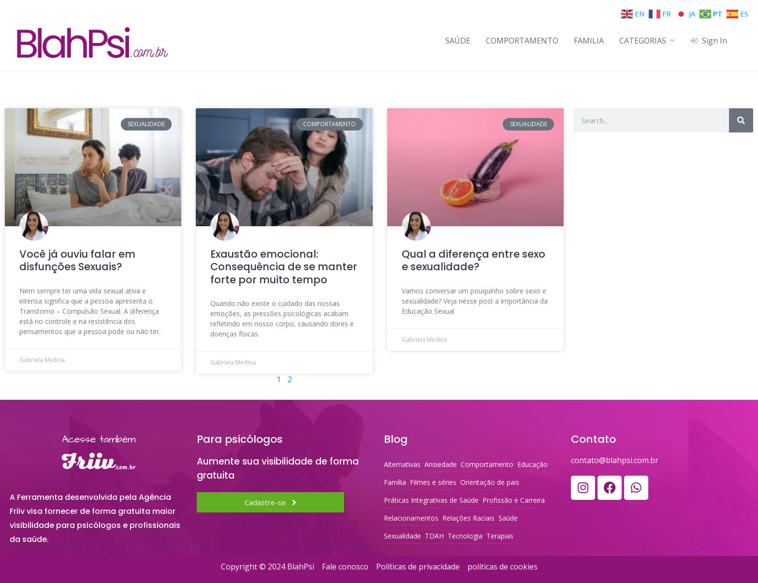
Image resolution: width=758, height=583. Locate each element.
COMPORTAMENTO (522, 40)
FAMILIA (589, 40)
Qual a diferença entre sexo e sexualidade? (473, 260)
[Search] (741, 120)
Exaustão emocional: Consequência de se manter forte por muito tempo (283, 267)
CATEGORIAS (642, 40)
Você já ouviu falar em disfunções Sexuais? (77, 260)
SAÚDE (457, 40)
